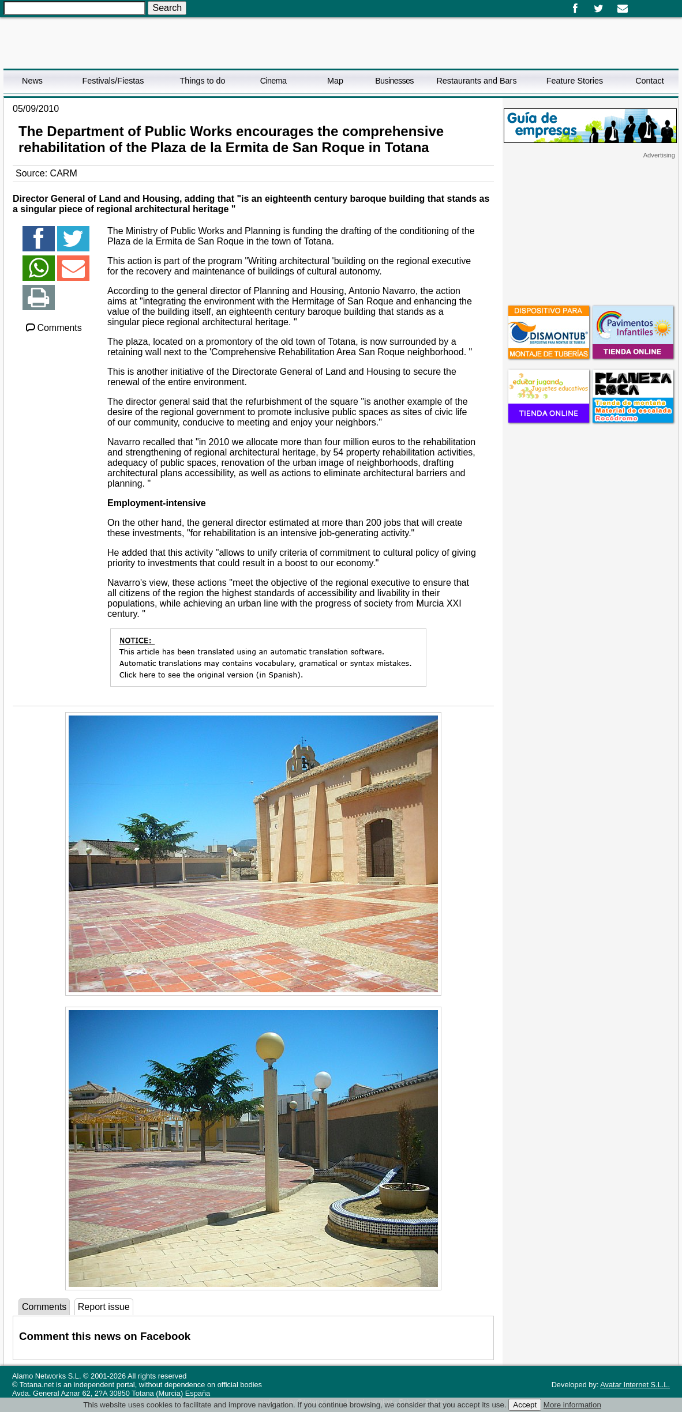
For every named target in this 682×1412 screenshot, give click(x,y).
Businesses (394, 80)
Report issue (104, 1307)
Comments (53, 328)
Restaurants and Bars (476, 80)
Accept (525, 1404)
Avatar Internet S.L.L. (635, 1384)
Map (335, 80)
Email (622, 8)
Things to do (202, 80)
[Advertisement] (590, 231)
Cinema (273, 80)
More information (572, 1404)
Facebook (575, 8)
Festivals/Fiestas (113, 80)
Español (639, 4)
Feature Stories (574, 80)
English (648, 4)
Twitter (598, 8)
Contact (649, 80)
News (32, 80)
